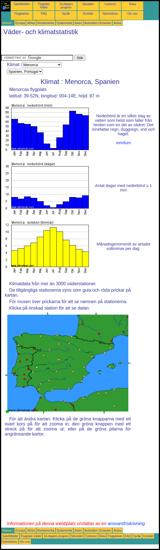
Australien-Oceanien (98, 23)
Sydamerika (64, 23)
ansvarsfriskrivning (126, 523)
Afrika (31, 23)
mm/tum (123, 143)
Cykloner (110, 4)
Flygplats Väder (44, 5)
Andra (117, 23)
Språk (66, 13)
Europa (20, 23)
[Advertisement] (66, 46)
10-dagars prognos (66, 5)
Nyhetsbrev (110, 13)
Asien (78, 23)
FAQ (44, 13)
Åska (132, 4)
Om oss (132, 13)
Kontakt (88, 13)
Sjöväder (88, 4)
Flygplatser (21, 13)
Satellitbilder (21, 4)
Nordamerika (45, 23)
